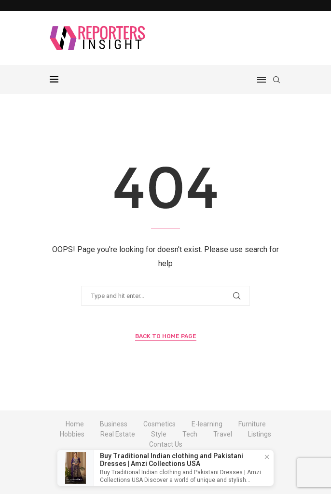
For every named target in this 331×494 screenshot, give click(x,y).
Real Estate (117, 434)
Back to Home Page (165, 336)
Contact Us (165, 444)
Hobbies (72, 434)
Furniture (252, 424)
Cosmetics (159, 424)
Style (158, 434)
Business (113, 424)
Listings (259, 434)
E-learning (207, 424)
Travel (222, 434)
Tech (189, 434)
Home (75, 424)
